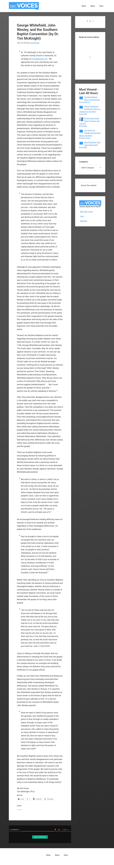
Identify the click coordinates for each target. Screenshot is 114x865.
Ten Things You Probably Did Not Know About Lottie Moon (90, 133)
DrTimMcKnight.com (40, 59)
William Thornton (85, 138)
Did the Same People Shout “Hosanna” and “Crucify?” (89, 121)
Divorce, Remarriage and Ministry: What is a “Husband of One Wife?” (89, 109)
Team (82, 216)
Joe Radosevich (85, 102)
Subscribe (83, 221)
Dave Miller (84, 114)
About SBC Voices (86, 212)
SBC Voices (24, 6)
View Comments (40, 837)
